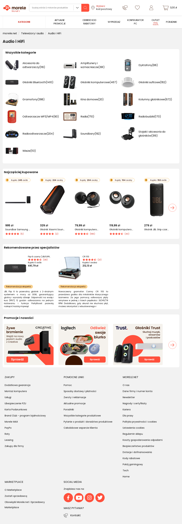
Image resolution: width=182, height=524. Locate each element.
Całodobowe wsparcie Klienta (81, 427)
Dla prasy (128, 415)
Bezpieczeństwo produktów (138, 446)
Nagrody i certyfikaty (135, 403)
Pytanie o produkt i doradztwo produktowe (88, 421)
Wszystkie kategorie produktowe (82, 415)
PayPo (8, 427)
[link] (60, 22)
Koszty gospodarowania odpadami (142, 440)
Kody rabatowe (131, 458)
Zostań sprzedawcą (16, 496)
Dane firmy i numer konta (137, 391)
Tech (126, 470)
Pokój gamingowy (133, 464)
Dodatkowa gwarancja (17, 385)
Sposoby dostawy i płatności (80, 391)
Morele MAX (11, 421)
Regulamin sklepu (133, 434)
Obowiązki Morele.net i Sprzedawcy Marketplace (25, 504)
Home (126, 476)
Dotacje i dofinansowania (137, 452)
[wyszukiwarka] (59, 8)
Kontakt (75, 515)
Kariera (127, 409)
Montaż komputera (16, 391)
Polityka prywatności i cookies (140, 421)
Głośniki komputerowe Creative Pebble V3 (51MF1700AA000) (122, 229)
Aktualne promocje (75, 403)
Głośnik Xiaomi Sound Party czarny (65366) (52, 229)
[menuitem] (60, 22)
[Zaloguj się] (151, 8)
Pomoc (68, 385)
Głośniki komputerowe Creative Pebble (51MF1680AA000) (87, 229)
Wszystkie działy (77, 8)
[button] (172, 208)
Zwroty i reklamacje (75, 397)
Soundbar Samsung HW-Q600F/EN (17, 229)
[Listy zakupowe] (137, 8)
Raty (7, 434)
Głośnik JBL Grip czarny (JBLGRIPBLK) (156, 229)
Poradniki (69, 409)
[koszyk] (170, 8)
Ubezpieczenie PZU (15, 403)
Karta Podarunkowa (16, 409)
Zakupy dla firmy (14, 446)
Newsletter (129, 397)
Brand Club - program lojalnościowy (25, 415)
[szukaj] (85, 8)
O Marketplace (13, 490)
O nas (126, 385)
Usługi (8, 397)
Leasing (9, 440)
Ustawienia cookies (133, 427)
